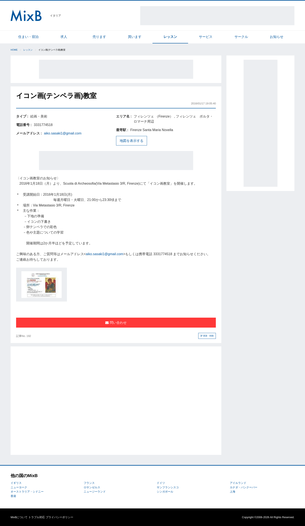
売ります (99, 37)
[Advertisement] (217, 15)
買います (134, 37)
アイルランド (238, 482)
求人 (63, 37)
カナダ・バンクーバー (243, 487)
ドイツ (161, 482)
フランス (89, 482)
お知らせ (276, 37)
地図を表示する (131, 141)
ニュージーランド (95, 491)
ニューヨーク (19, 487)
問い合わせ (115, 322)
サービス (205, 37)
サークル (241, 37)
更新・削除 (207, 336)
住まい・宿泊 (28, 37)
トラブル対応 (36, 517)
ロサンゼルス (92, 487)
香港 (13, 496)
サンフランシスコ (168, 487)
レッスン (170, 37)
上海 (232, 491)
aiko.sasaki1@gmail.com (62, 133)
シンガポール (165, 491)
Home (14, 49)
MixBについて (19, 517)
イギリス (16, 482)
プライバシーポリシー (59, 517)
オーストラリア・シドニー (27, 491)
